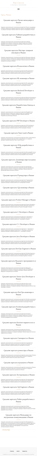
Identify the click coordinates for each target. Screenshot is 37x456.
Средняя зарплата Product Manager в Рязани (18, 200)
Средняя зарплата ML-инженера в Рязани (18, 78)
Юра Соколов (18, 3)
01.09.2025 (18, 190)
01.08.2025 (18, 404)
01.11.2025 (18, 39)
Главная (12, 451)
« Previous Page (6, 429)
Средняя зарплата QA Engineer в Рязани (18, 387)
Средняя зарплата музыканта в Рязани (18, 363)
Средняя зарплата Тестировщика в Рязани (18, 375)
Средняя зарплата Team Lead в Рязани (18, 133)
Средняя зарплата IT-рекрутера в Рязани (18, 175)
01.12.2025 (18, 24)
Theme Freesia (21, 454)
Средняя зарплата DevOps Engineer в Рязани (18, 249)
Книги (18, 451)
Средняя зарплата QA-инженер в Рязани (18, 188)
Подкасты (24, 451)
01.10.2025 (18, 95)
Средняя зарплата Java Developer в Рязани (18, 236)
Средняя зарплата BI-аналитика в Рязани (18, 66)
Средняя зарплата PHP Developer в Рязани (18, 121)
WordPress (32, 454)
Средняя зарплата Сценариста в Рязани (18, 338)
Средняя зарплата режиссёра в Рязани (18, 350)
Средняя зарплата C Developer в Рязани (18, 212)
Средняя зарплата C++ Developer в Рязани (18, 224)
